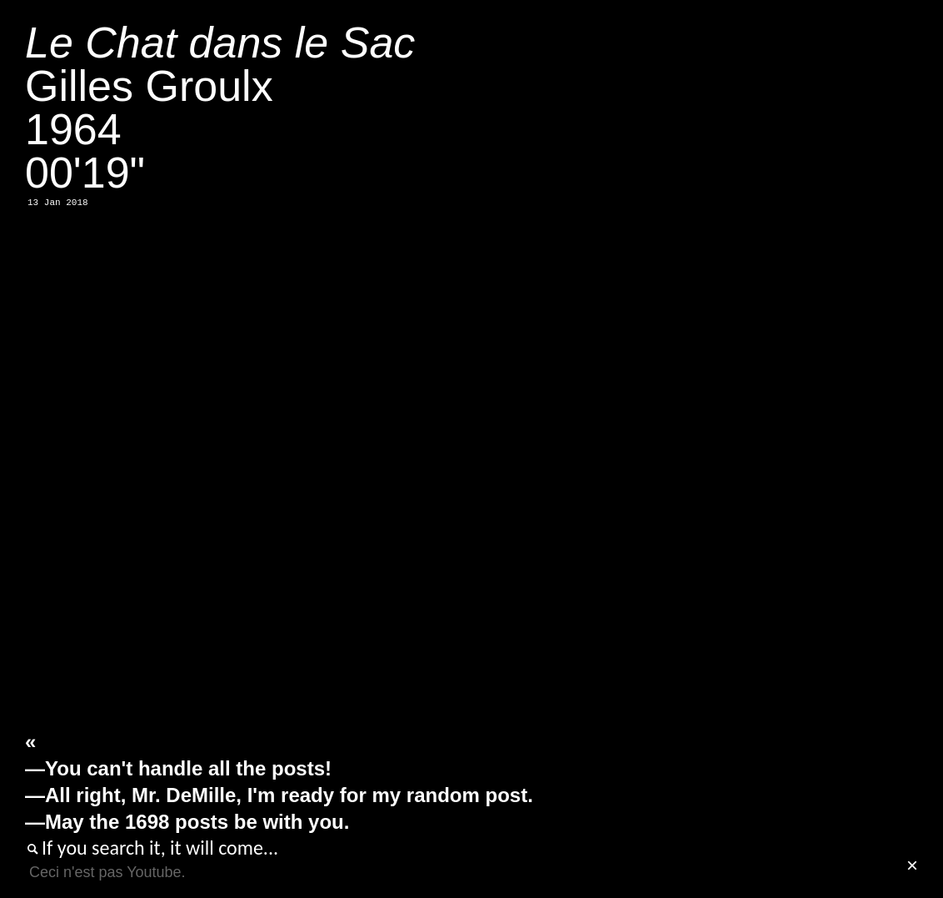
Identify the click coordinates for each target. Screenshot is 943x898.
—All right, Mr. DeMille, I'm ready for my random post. (279, 795)
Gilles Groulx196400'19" (220, 107)
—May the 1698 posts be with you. (187, 821)
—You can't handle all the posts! (178, 768)
